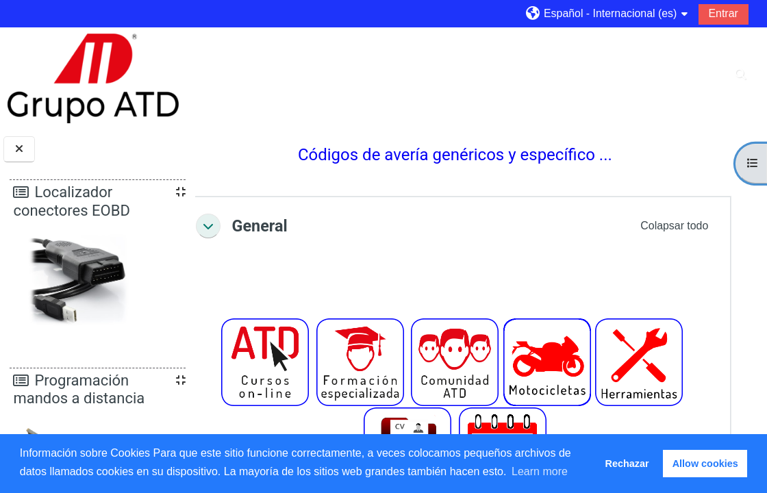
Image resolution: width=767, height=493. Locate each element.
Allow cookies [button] (705, 463)
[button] (607, 13)
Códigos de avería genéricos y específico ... (474, 154)
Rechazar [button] (627, 463)
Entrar (723, 13)
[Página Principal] (93, 78)
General (297, 226)
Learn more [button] (540, 471)
